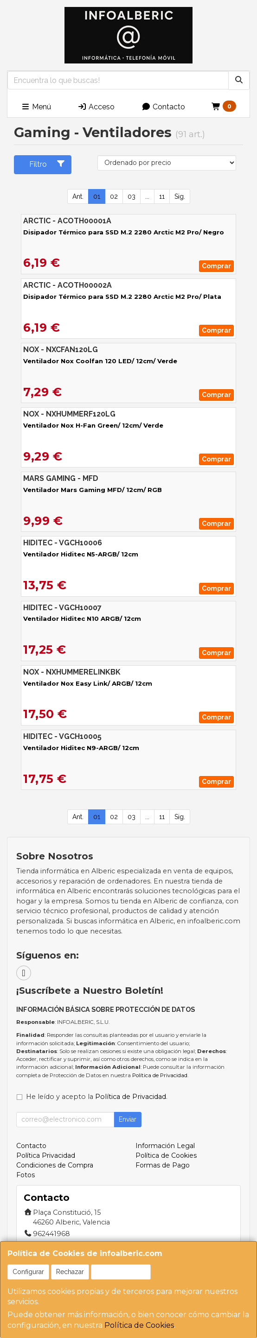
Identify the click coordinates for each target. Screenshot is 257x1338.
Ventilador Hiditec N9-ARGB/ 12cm (81, 747)
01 (96, 196)
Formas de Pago (162, 1165)
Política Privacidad (45, 1155)
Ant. (78, 196)
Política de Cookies (139, 1325)
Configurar (28, 1271)
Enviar (127, 1119)
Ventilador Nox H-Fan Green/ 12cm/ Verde (93, 425)
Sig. (179, 196)
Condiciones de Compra (54, 1165)
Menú (36, 106)
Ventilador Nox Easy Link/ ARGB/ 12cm (87, 683)
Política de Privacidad (159, 1075)
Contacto (163, 106)
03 (131, 196)
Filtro (47, 164)
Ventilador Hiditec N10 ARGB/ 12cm (82, 618)
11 (162, 196)
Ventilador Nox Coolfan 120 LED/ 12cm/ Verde (100, 361)
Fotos (25, 1175)
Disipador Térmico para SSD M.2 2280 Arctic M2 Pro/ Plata (122, 296)
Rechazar (70, 1271)
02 (114, 196)
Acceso (96, 106)
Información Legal (165, 1146)
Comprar (216, 266)
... (147, 196)
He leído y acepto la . (96, 1096)
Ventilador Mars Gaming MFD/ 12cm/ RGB (92, 489)
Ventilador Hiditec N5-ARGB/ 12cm (80, 554)
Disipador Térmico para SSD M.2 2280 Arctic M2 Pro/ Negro (123, 232)
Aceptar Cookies (121, 1271)
